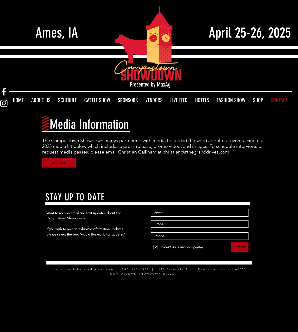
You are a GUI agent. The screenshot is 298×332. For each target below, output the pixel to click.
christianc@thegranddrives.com (196, 152)
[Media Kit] (59, 163)
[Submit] (239, 247)
